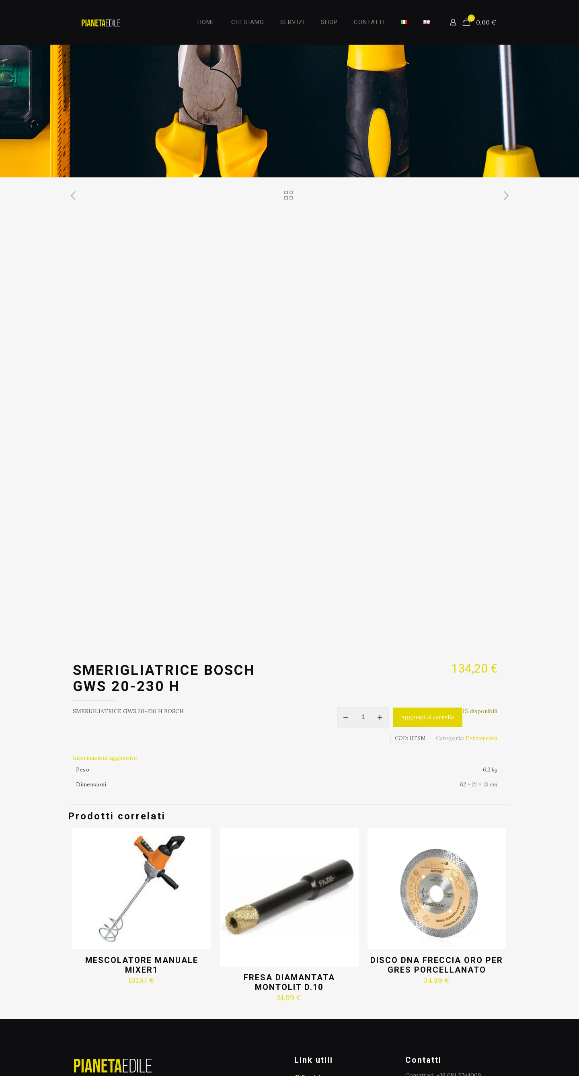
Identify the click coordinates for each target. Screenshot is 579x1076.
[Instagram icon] (495, 1048)
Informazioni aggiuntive (105, 608)
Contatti (313, 979)
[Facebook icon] (487, 1048)
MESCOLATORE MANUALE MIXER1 (141, 815)
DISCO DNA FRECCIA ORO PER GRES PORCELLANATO (436, 815)
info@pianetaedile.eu (455, 934)
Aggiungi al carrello (427, 568)
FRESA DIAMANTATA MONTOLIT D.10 (289, 833)
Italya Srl (299, 1048)
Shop (309, 940)
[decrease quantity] (346, 568)
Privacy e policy (322, 953)
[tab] (285, 608)
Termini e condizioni (329, 966)
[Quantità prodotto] (363, 568)
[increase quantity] (380, 568)
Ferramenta (481, 589)
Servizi (311, 928)
